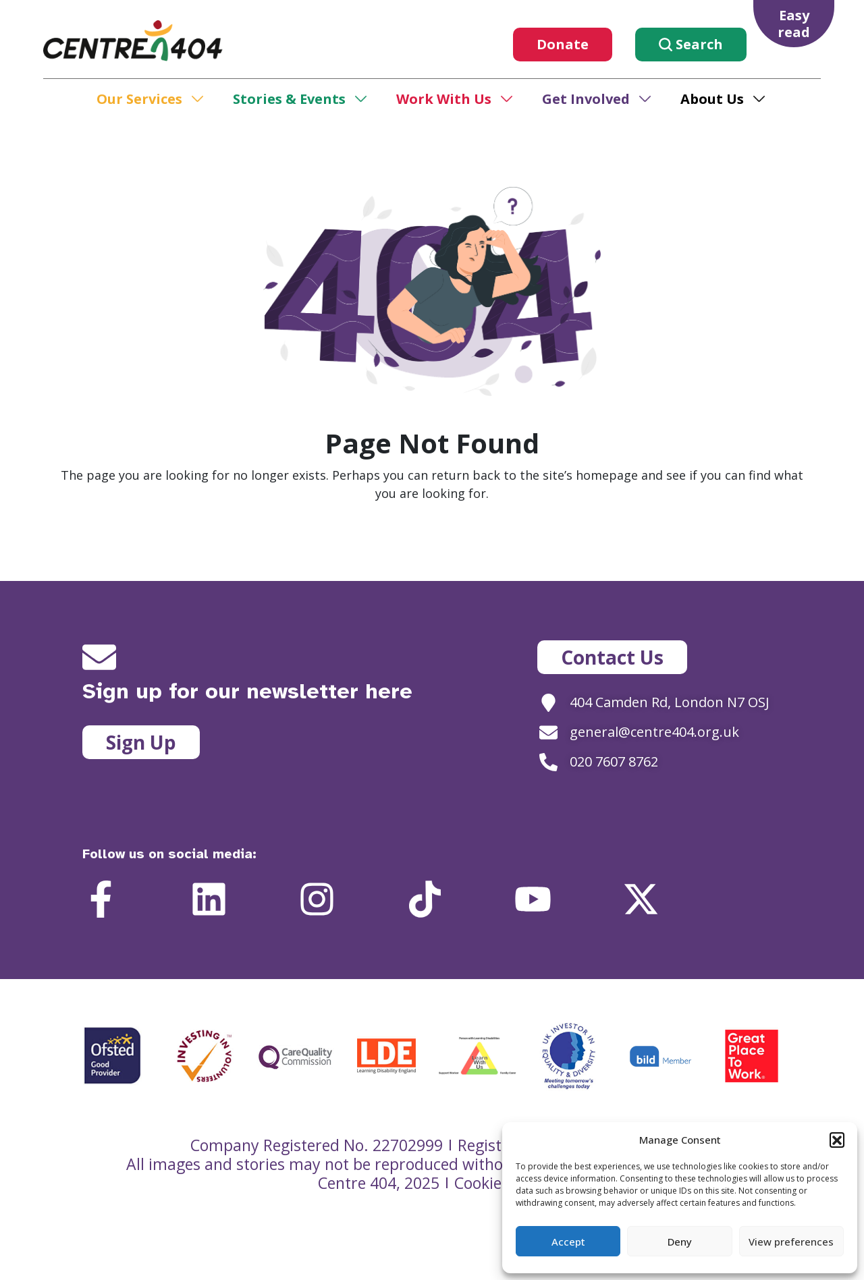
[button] (837, 1139)
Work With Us (443, 99)
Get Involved (586, 99)
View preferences (791, 1241)
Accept (568, 1241)
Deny (680, 1241)
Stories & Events (289, 99)
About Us (712, 99)
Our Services (139, 99)
